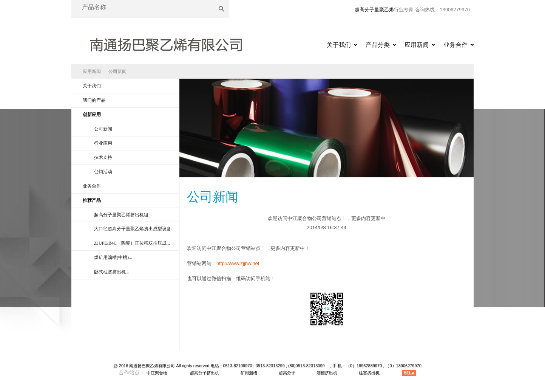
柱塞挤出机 (369, 373)
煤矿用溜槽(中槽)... (113, 257)
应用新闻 (417, 45)
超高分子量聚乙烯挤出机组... (123, 214)
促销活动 (103, 171)
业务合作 (455, 45)
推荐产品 (92, 200)
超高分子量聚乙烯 (374, 9)
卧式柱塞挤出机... (111, 272)
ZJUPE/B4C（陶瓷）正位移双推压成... (132, 243)
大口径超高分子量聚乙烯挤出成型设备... (134, 228)
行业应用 (103, 143)
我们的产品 (94, 100)
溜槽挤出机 (327, 373)
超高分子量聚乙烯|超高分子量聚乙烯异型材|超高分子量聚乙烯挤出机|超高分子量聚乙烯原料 (165, 42)
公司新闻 (117, 71)
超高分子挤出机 (204, 373)
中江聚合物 (157, 373)
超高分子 (287, 373)
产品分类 (378, 45)
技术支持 (103, 157)
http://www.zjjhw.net (237, 263)
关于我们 (339, 45)
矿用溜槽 (249, 373)
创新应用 (92, 114)
